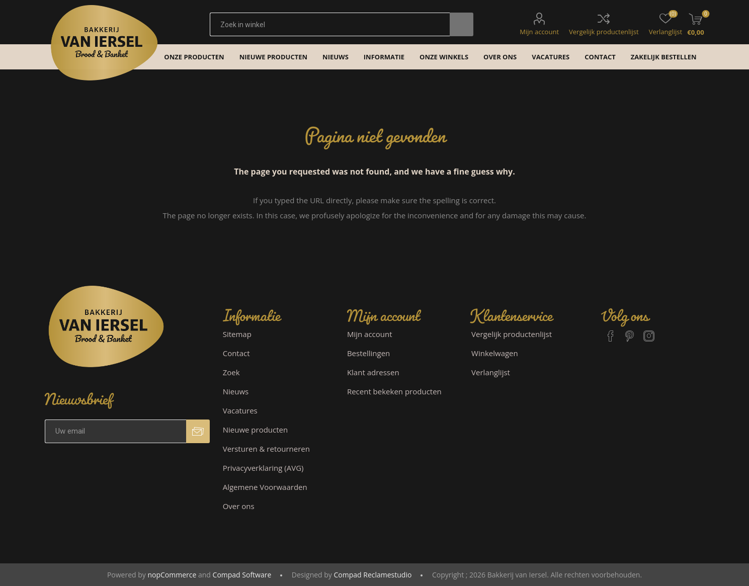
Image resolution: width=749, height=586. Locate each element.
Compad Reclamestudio (373, 574)
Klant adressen (373, 372)
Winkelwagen (494, 353)
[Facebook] (611, 331)
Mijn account (539, 31)
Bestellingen (368, 353)
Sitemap (237, 334)
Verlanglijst (490, 372)
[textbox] (330, 24)
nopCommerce (171, 574)
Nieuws (235, 391)
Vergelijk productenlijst (604, 31)
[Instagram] (649, 331)
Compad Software (242, 574)
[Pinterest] (630, 331)
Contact (236, 353)
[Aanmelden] (115, 431)
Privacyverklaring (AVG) (263, 468)
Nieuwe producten (255, 430)
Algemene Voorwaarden (265, 487)
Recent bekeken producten (394, 391)
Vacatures (240, 410)
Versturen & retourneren (266, 449)
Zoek (231, 372)
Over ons (239, 506)
